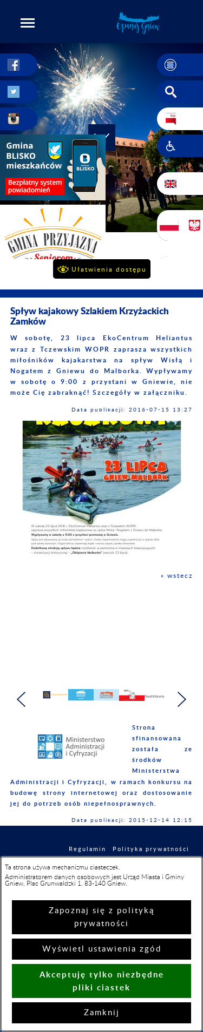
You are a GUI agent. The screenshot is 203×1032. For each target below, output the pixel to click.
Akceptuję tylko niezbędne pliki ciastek (102, 981)
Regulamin (87, 849)
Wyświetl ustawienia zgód (101, 949)
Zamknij (102, 1013)
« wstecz (177, 575)
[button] (28, 23)
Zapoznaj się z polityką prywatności (101, 917)
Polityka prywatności (151, 849)
